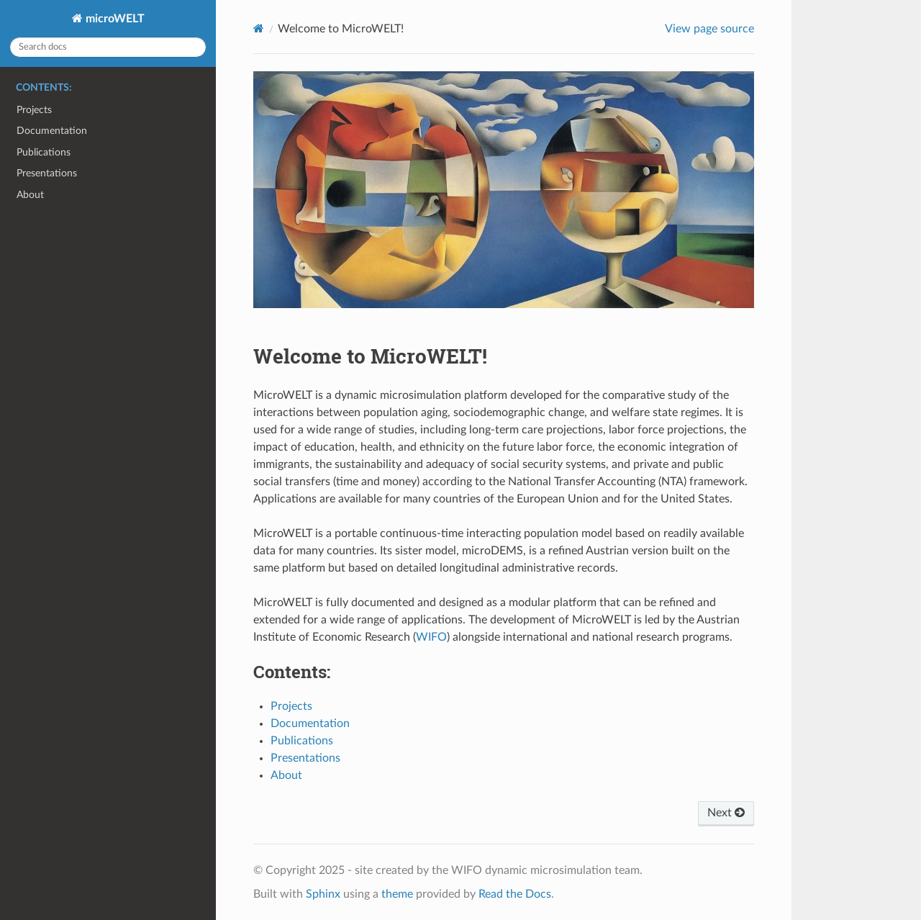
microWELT (114, 18)
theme (397, 894)
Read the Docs (514, 894)
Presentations (47, 173)
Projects (34, 109)
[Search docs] (108, 47)
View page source (709, 29)
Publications (44, 152)
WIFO (431, 637)
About (30, 194)
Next (726, 812)
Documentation (52, 130)
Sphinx (323, 894)
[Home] (258, 28)
